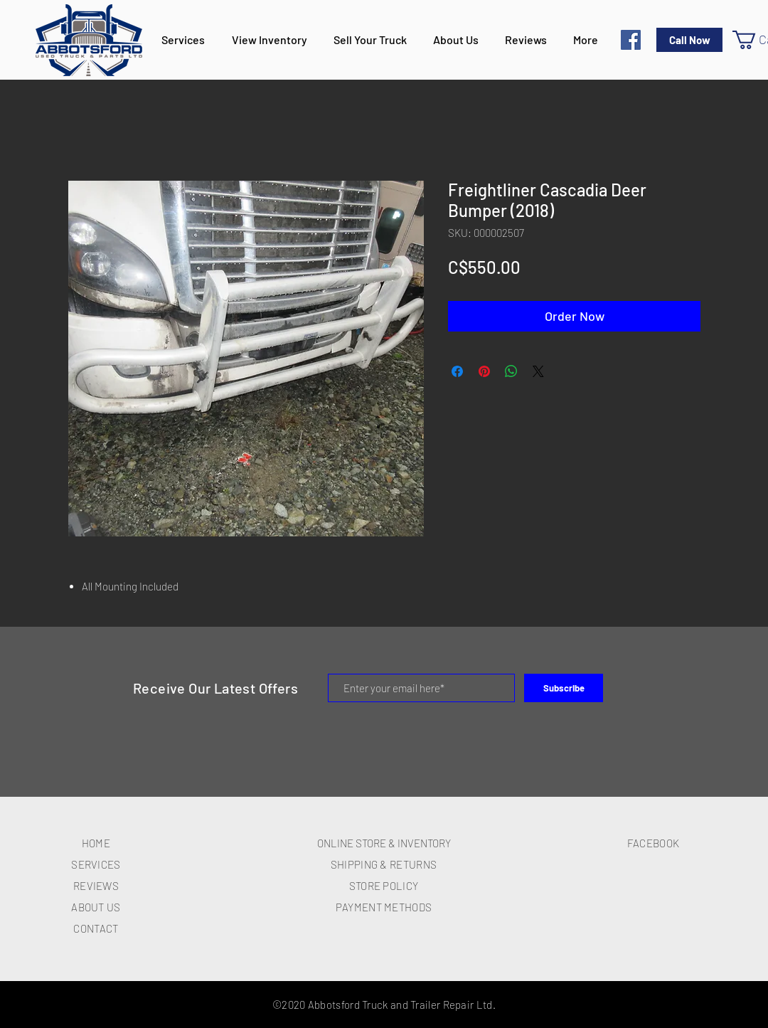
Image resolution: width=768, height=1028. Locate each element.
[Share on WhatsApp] (511, 371)
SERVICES (95, 864)
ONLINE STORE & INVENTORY (384, 843)
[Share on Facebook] (457, 371)
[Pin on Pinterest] (484, 371)
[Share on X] (538, 371)
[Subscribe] (563, 688)
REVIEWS (96, 885)
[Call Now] (689, 40)
